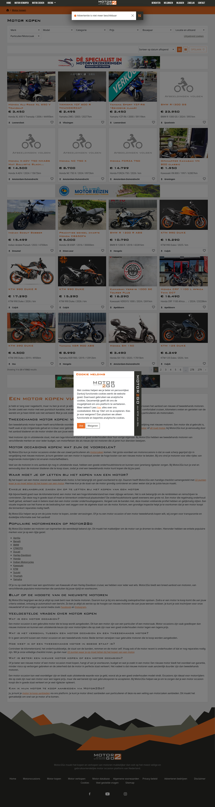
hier (99, 407)
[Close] (132, 16)
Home (8, 2)
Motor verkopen (22, 2)
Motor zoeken (38, 2)
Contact (201, 2)
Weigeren (93, 425)
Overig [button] (51, 2)
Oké (81, 425)
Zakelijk (191, 2)
